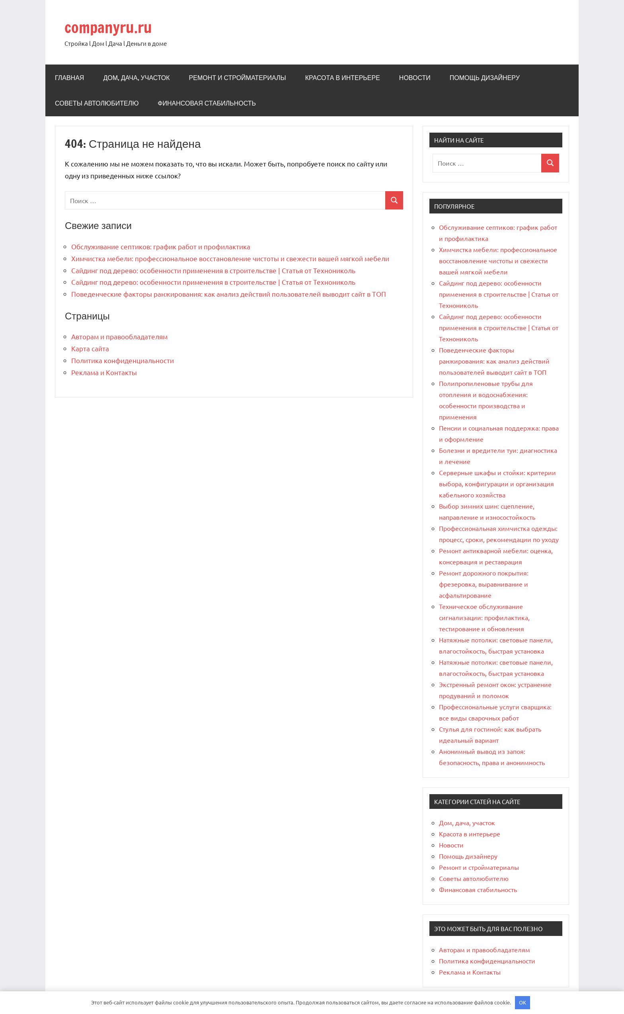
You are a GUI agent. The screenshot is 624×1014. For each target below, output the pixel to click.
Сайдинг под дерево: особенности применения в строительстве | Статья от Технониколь (213, 270)
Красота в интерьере (342, 77)
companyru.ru (110, 27)
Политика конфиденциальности (122, 360)
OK (522, 1002)
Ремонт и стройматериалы (237, 77)
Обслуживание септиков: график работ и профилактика (160, 246)
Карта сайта (90, 348)
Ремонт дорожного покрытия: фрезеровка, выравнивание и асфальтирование (483, 584)
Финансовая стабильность (207, 103)
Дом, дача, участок (136, 77)
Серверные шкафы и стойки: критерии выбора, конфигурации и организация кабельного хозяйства (497, 483)
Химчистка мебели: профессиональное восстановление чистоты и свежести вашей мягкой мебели (230, 258)
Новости (415, 77)
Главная (69, 77)
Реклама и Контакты (104, 372)
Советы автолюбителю (96, 103)
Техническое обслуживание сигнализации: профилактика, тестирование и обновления (484, 617)
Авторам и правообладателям (119, 336)
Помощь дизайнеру (485, 77)
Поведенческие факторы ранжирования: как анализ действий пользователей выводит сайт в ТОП (228, 294)
